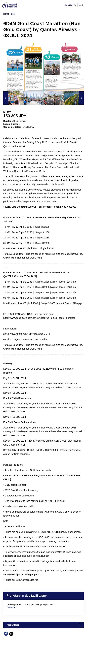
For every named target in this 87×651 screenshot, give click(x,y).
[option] (13, 98)
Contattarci (12, 607)
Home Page (9, 14)
